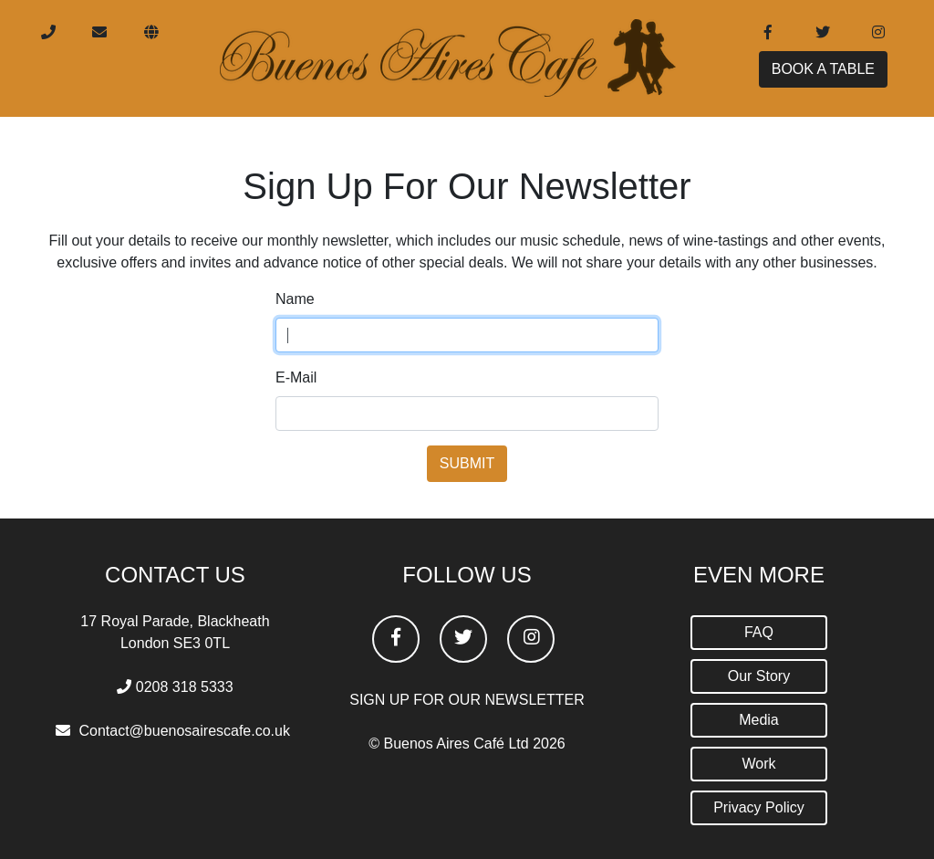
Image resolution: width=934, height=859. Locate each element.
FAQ (758, 632)
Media (759, 720)
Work (758, 763)
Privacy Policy (758, 807)
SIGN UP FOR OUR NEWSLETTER (467, 699)
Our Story (759, 676)
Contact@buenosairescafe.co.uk (183, 731)
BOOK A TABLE (823, 76)
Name (295, 299)
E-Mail (296, 377)
